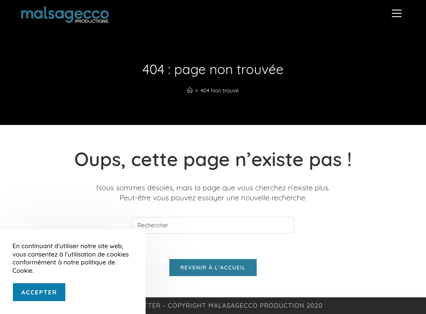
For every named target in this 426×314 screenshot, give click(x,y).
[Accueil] (190, 90)
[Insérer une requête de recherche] (213, 225)
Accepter (39, 292)
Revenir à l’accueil (212, 267)
